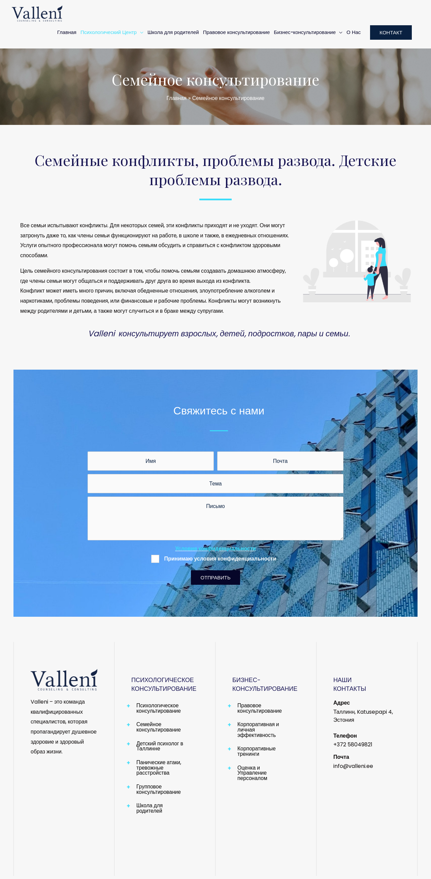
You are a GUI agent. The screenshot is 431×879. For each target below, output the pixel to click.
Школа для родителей (173, 32)
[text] (151, 461)
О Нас (353, 32)
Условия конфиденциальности (215, 550)
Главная (66, 32)
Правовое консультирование (236, 32)
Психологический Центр (108, 32)
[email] (280, 461)
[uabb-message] (215, 520)
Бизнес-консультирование (305, 32)
